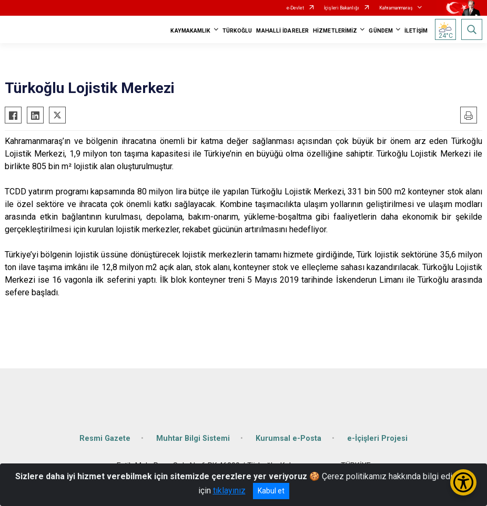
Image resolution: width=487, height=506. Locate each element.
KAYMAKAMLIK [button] (190, 30)
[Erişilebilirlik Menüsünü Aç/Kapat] (463, 482)
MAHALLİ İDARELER (282, 30)
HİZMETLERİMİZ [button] (335, 30)
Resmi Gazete (104, 438)
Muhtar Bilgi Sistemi (193, 438)
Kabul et (271, 491)
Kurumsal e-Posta (288, 438)
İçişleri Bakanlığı (341, 8)
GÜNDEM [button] (381, 30)
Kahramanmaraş (396, 8)
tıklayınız (229, 490)
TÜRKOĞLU (237, 30)
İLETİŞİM (416, 30)
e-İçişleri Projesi (377, 438)
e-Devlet (295, 8)
